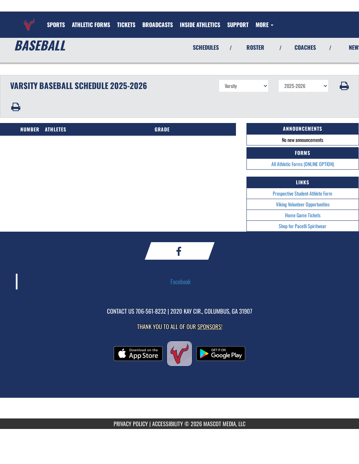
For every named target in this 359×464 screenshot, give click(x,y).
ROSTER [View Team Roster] (255, 47)
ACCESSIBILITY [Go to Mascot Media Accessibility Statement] (167, 423)
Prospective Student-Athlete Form (302, 193)
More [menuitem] (264, 24)
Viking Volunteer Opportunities (303, 204)
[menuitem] (91, 24)
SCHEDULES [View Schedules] (206, 47)
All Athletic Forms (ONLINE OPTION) (302, 164)
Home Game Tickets (302, 215)
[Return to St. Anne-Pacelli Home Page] (29, 20)
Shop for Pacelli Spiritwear (302, 226)
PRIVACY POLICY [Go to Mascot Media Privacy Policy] (131, 423)
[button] (344, 86)
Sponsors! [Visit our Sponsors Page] (209, 326)
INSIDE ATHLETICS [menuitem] (200, 24)
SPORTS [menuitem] (56, 24)
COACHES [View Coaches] (305, 47)
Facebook (180, 281)
